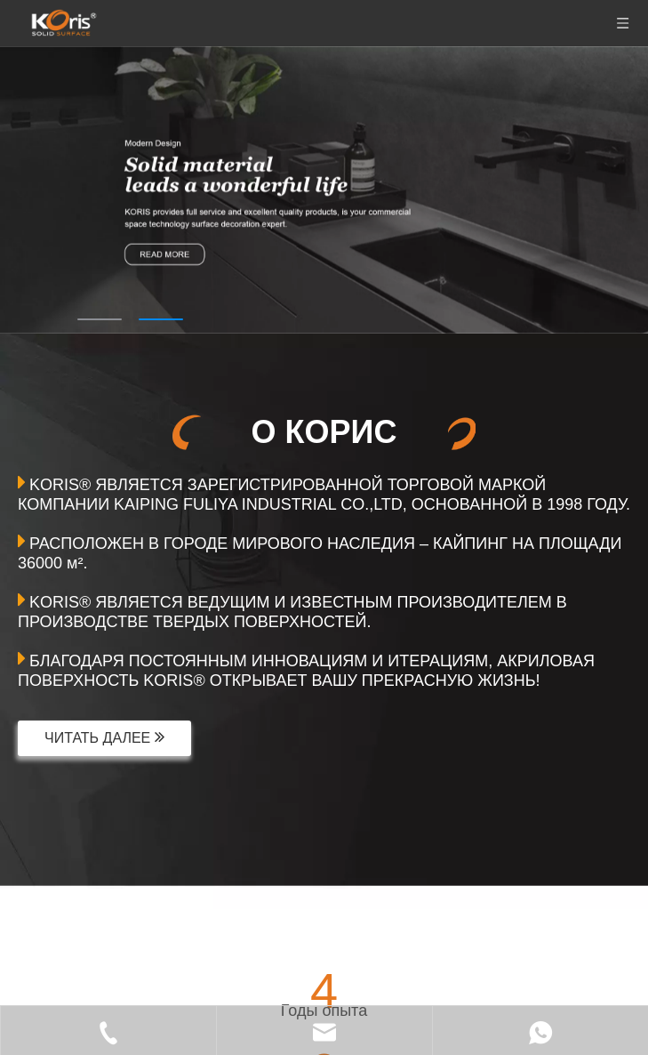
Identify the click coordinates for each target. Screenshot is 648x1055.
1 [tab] (99, 319)
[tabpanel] (324, 190)
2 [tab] (161, 319)
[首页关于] (50, 894)
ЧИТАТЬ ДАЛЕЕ (104, 736)
